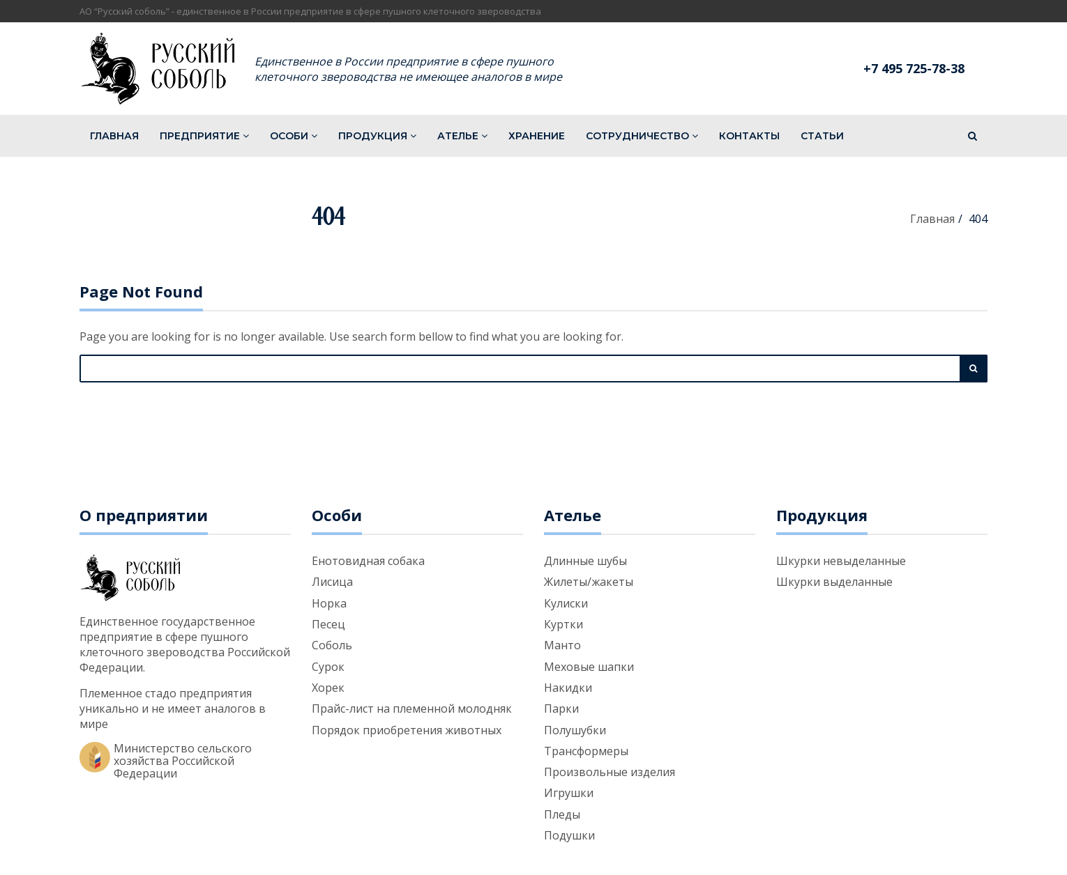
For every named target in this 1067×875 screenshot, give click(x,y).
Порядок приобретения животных (406, 730)
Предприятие (204, 136)
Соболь (332, 645)
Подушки (569, 835)
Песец (328, 624)
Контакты (749, 136)
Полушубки (575, 730)
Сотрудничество (642, 136)
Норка (329, 603)
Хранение (536, 136)
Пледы (562, 814)
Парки (561, 708)
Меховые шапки (589, 666)
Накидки (568, 687)
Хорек (328, 687)
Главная (114, 136)
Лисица (332, 581)
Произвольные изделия (609, 772)
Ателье (462, 136)
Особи (293, 136)
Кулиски (566, 603)
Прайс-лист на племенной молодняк (412, 708)
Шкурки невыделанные (841, 560)
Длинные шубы (585, 560)
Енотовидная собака (368, 560)
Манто (562, 645)
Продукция (377, 136)
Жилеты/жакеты (588, 581)
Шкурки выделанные (834, 581)
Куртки (563, 624)
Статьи (822, 136)
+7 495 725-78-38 (913, 68)
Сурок (328, 666)
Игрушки (568, 792)
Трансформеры (586, 751)
